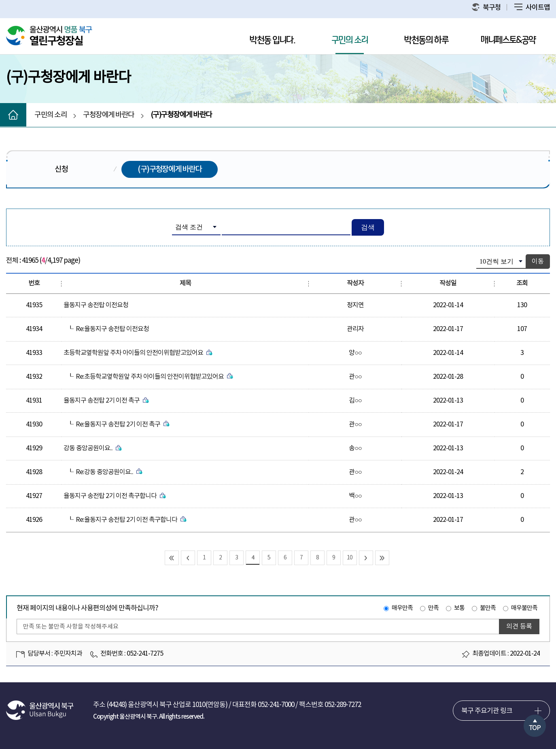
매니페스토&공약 (508, 40)
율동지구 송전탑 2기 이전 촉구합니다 (115, 496)
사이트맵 (532, 8)
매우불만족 (524, 608)
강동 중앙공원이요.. (93, 448)
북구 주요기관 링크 (486, 711)
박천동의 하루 (426, 40)
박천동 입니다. (272, 40)
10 (349, 558)
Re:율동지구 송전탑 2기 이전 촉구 (123, 424)
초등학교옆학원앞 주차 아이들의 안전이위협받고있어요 (138, 353)
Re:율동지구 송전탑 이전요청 (112, 329)
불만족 (488, 608)
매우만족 (402, 608)
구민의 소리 (349, 40)
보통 (459, 608)
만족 (433, 608)
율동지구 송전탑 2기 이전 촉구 (106, 400)
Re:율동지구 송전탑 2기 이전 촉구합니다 (131, 519)
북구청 (486, 7)
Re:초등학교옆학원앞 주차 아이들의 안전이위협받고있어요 (154, 376)
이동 (538, 261)
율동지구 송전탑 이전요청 (96, 305)
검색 (368, 227)
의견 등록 (519, 626)
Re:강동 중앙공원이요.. (109, 472)
